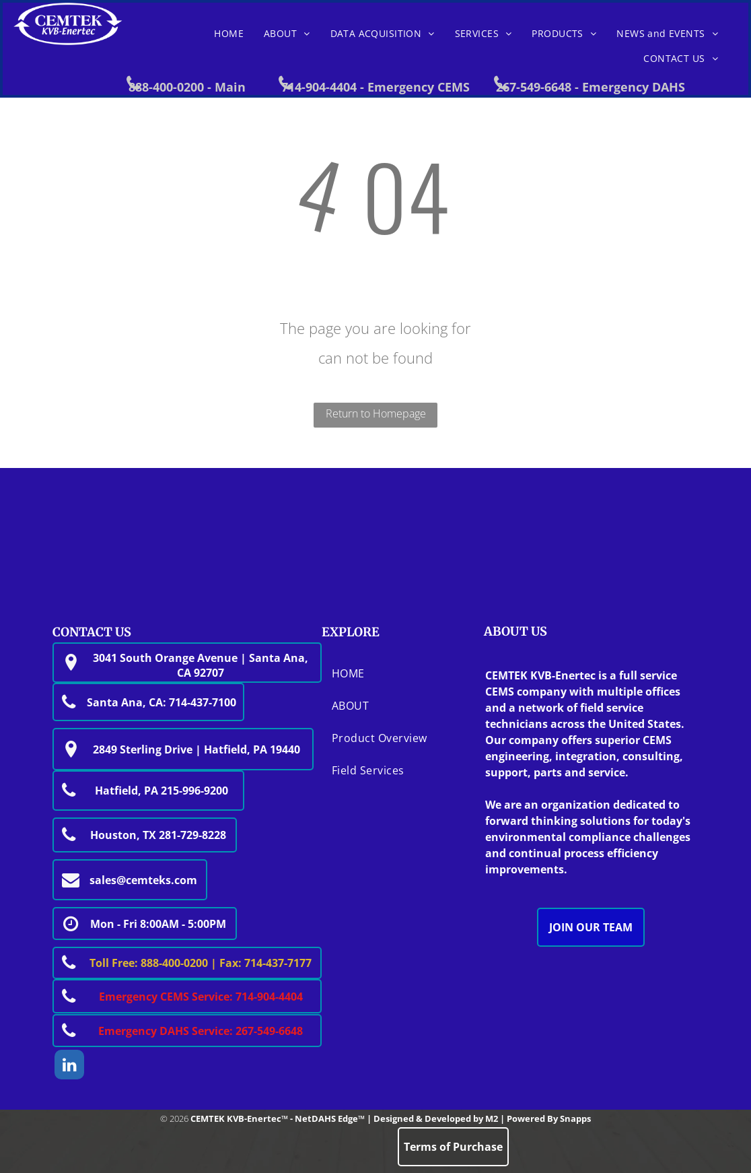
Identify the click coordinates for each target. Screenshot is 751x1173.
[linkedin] (69, 1066)
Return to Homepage (376, 413)
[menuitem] (229, 33)
